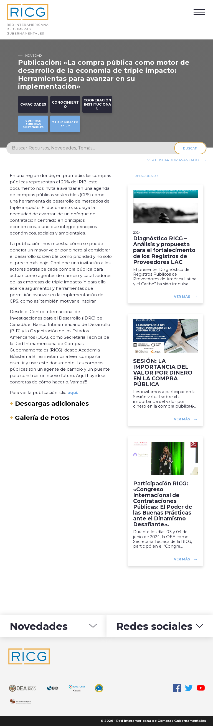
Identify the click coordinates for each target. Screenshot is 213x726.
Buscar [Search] (190, 148)
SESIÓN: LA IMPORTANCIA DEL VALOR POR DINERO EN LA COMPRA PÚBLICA (162, 373)
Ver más (182, 297)
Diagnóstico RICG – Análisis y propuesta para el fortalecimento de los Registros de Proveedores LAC (164, 250)
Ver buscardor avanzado (173, 160)
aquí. (72, 392)
